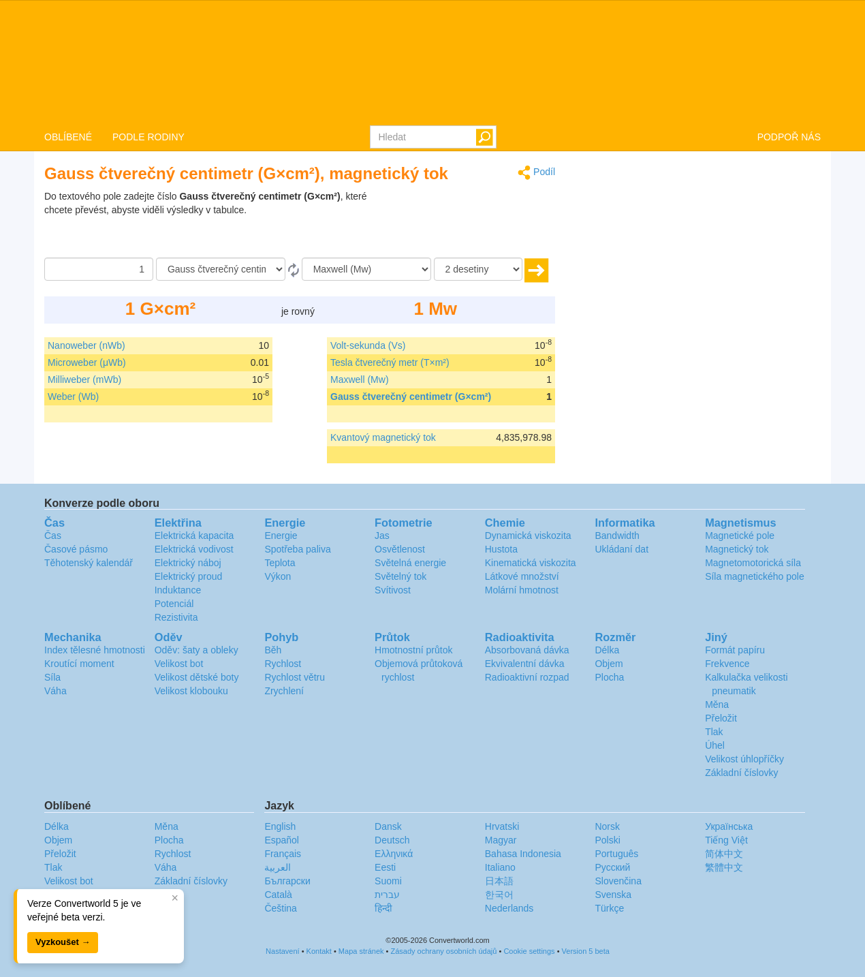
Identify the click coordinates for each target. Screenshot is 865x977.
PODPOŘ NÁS (789, 136)
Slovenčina (618, 880)
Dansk (388, 826)
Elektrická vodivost (194, 549)
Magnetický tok (736, 549)
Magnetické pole (739, 535)
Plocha (609, 677)
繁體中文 (724, 867)
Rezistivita (176, 617)
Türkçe (609, 908)
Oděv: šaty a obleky (196, 650)
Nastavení (283, 951)
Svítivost (393, 590)
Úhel (715, 745)
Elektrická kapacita (194, 535)
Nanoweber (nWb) (86, 345)
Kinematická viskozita (530, 562)
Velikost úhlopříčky (744, 759)
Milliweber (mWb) (84, 379)
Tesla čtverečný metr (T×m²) (390, 362)
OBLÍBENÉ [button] (68, 136)
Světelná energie (410, 562)
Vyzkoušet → (62, 942)
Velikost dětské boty (197, 677)
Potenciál (174, 603)
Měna (717, 704)
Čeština (280, 908)
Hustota (501, 549)
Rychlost (282, 663)
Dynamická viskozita (528, 535)
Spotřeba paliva (297, 549)
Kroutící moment (79, 663)
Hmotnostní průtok (413, 650)
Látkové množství (522, 576)
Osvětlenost (400, 549)
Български (287, 880)
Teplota (279, 562)
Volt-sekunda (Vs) (368, 345)
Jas (382, 535)
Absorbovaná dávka (527, 650)
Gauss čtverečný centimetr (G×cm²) (410, 396)
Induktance (178, 590)
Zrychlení (284, 690)
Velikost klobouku (191, 690)
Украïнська (729, 826)
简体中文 (724, 853)
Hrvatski (502, 826)
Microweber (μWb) (87, 362)
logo (432, 62)
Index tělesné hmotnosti (94, 650)
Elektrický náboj (188, 562)
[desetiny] (478, 269)
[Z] (220, 269)
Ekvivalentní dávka (525, 663)
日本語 (499, 880)
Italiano (500, 867)
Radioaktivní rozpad (527, 677)
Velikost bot (179, 663)
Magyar (501, 840)
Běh (272, 650)
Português (616, 853)
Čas (52, 535)
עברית (387, 894)
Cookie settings (528, 951)
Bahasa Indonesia (523, 853)
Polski (607, 840)
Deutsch (392, 840)
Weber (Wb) (73, 396)
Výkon (277, 576)
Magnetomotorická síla (753, 562)
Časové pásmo (76, 549)
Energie (280, 535)
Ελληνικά (394, 853)
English (280, 826)
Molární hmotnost (522, 590)
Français (282, 853)
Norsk (607, 826)
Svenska (613, 894)
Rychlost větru (294, 677)
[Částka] (98, 269)
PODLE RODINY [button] (148, 136)
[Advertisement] (470, 223)
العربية (277, 867)
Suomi (388, 880)
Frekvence (727, 663)
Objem (609, 663)
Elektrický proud (189, 576)
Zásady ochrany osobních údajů (443, 951)
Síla (52, 677)
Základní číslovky (741, 772)
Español (281, 840)
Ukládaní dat (621, 549)
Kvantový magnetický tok (383, 437)
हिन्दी (383, 908)
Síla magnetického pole (754, 576)
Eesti (385, 867)
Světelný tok (400, 576)
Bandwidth (617, 535)
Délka (607, 650)
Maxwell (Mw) (359, 379)
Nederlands (509, 908)
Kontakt (319, 951)
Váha (55, 690)
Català (278, 894)
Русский (612, 867)
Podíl (536, 173)
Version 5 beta (586, 951)
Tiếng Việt (726, 840)
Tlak (714, 731)
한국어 (499, 894)
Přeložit (721, 718)
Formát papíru (735, 650)
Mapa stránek (361, 951)
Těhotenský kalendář (88, 562)
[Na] (366, 269)
